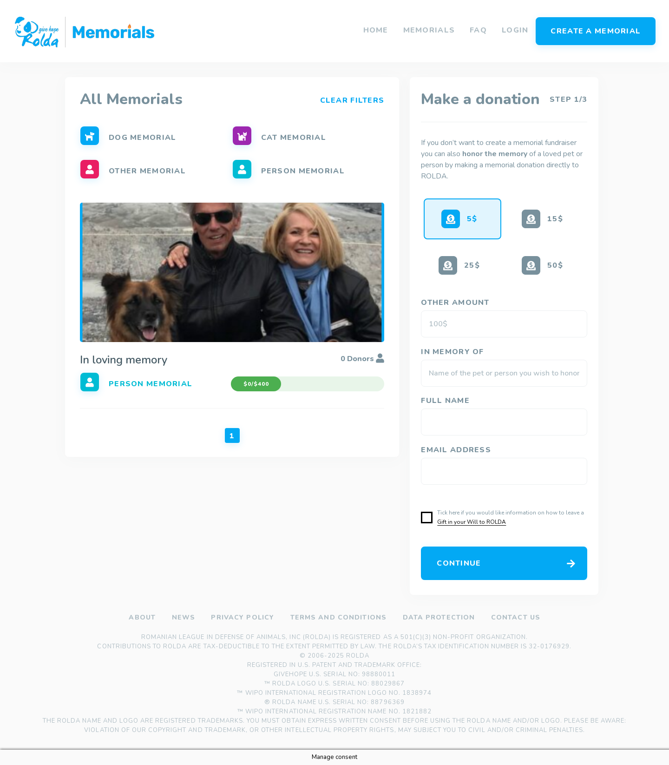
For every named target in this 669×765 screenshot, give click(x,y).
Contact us (515, 617)
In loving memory (123, 359)
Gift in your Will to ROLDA (471, 522)
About (142, 617)
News (183, 617)
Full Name (446, 401)
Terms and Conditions (338, 617)
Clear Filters (352, 99)
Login (515, 30)
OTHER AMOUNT (456, 302)
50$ (555, 265)
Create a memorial (596, 31)
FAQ (478, 30)
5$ (472, 219)
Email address (457, 450)
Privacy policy (242, 617)
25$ (472, 265)
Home (375, 30)
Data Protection (438, 617)
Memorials (429, 30)
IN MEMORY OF (453, 352)
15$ (555, 219)
